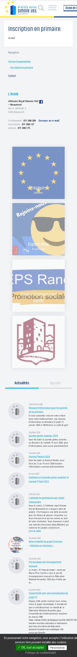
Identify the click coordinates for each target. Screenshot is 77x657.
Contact (12, 75)
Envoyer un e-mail (49, 120)
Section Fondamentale (19, 61)
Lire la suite (35, 531)
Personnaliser (57, 647)
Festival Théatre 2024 (39, 456)
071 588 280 (29, 120)
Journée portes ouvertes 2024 (43, 436)
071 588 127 (28, 124)
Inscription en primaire (21, 67)
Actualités (22, 383)
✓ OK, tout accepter (31, 647)
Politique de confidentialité (40, 652)
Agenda (55, 383)
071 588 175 (24, 128)
